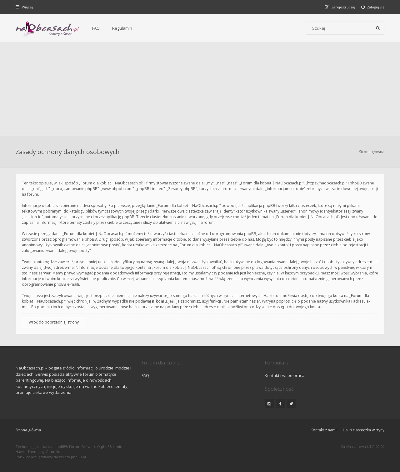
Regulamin (122, 28)
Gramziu (53, 451)
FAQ (96, 28)
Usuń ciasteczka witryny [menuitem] (363, 430)
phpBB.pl (78, 456)
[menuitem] (373, 7)
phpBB (59, 446)
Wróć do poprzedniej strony (53, 322)
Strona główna (371, 151)
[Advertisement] (200, 89)
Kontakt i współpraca (284, 375)
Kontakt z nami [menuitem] (324, 430)
